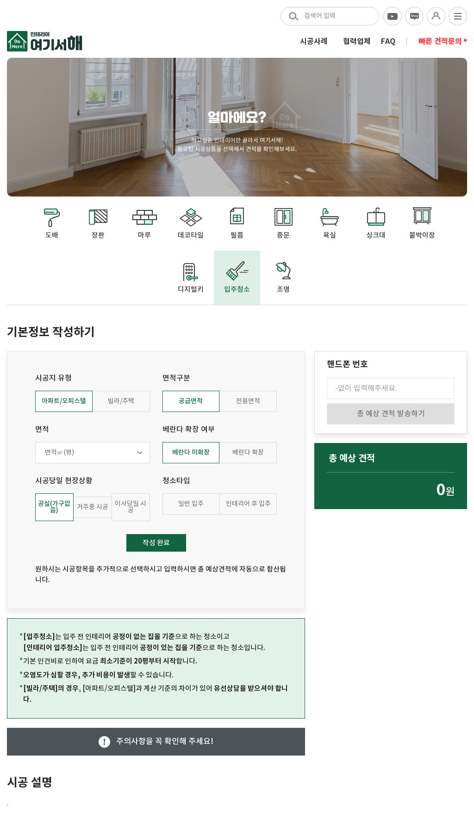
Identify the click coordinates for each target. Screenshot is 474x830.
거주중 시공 (92, 507)
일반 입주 (191, 504)
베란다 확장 (248, 452)
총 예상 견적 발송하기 (391, 414)
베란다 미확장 (191, 452)
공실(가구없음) (54, 507)
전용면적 (248, 401)
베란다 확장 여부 (188, 429)
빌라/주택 (121, 401)
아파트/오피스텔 (64, 401)
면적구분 (176, 378)
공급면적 (191, 401)
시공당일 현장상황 (64, 481)
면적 (42, 429)
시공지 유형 (53, 378)
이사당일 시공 (130, 507)
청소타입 (176, 481)
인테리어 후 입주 (248, 504)
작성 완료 (156, 543)
